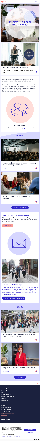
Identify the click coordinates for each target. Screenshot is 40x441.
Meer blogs (20, 377)
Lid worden (3, 398)
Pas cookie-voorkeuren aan (7, 436)
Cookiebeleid (17, 436)
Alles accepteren (30, 429)
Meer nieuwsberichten (20, 207)
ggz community (5, 390)
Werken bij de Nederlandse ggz (8, 396)
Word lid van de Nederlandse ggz (14, 298)
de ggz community (20, 129)
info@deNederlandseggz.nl (7, 413)
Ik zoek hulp (4, 415)
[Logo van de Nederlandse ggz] (3, 1)
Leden (2, 392)
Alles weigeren (30, 432)
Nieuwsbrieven (4, 400)
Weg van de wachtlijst (6, 421)
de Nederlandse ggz (6, 394)
